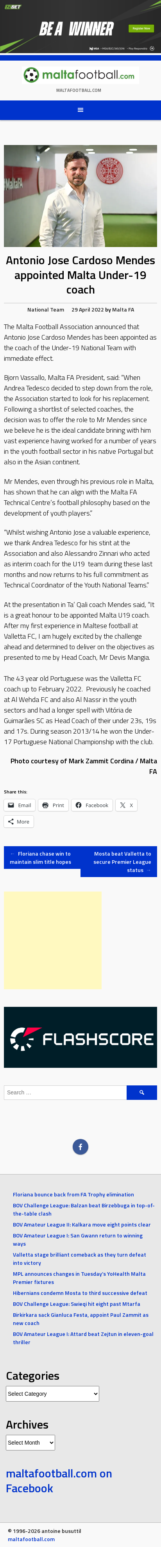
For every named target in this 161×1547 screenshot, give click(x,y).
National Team (45, 309)
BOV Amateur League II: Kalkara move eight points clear (82, 1224)
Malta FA (123, 309)
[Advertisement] (53, 940)
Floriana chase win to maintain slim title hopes (40, 857)
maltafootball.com (78, 90)
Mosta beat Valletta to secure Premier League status (122, 861)
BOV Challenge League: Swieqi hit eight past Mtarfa (76, 1304)
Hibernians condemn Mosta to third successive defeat (80, 1293)
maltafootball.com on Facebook (59, 1480)
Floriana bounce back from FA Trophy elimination (73, 1194)
